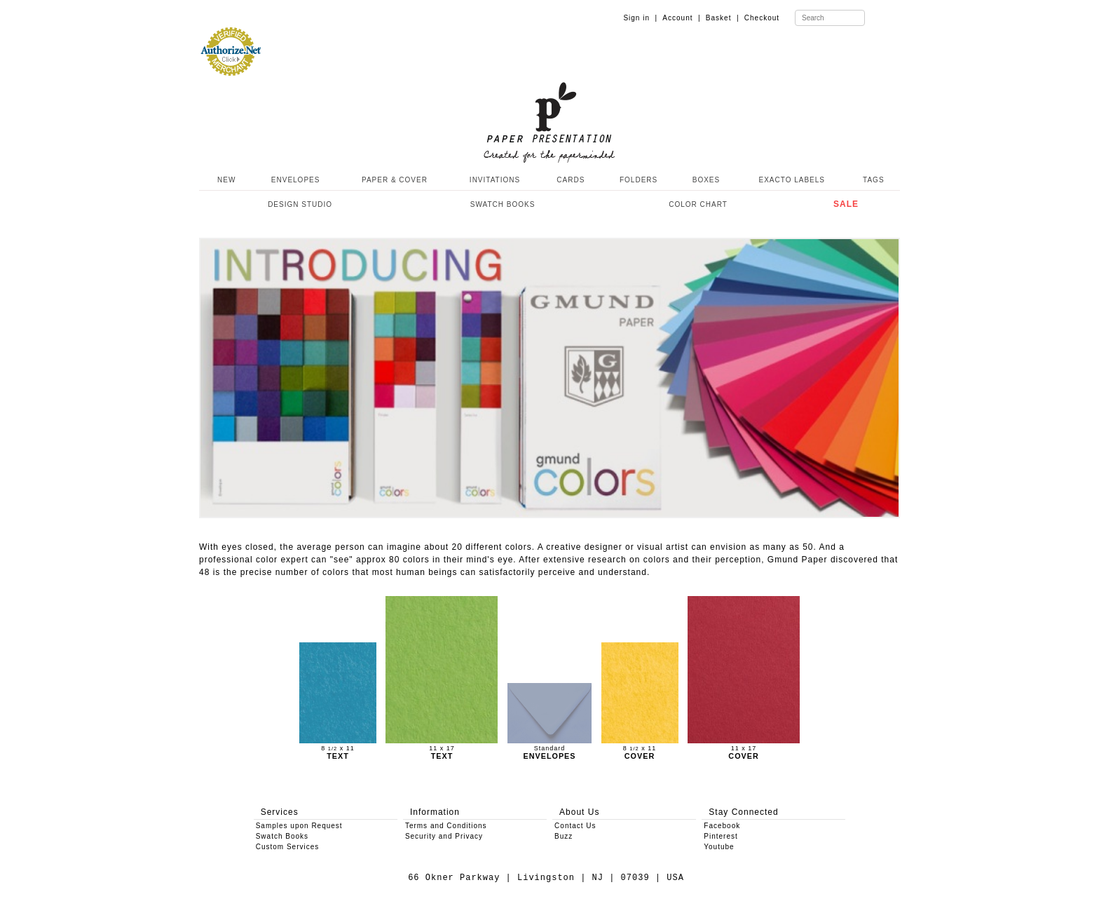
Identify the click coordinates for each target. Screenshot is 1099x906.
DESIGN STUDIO (300, 204)
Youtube (719, 847)
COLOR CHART (698, 204)
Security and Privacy (444, 836)
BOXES (706, 180)
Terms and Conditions (446, 826)
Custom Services (288, 847)
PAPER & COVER (395, 180)
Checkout (761, 18)
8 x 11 (337, 749)
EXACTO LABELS (792, 180)
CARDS (571, 180)
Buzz (563, 836)
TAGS (873, 180)
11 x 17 (441, 749)
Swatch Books (282, 836)
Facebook (722, 826)
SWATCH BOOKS (502, 204)
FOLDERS (638, 180)
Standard (549, 749)
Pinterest (720, 836)
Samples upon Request (299, 826)
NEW (224, 180)
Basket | (722, 18)
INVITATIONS (495, 180)
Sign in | (640, 18)
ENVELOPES (295, 180)
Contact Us (575, 826)
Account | (681, 18)
